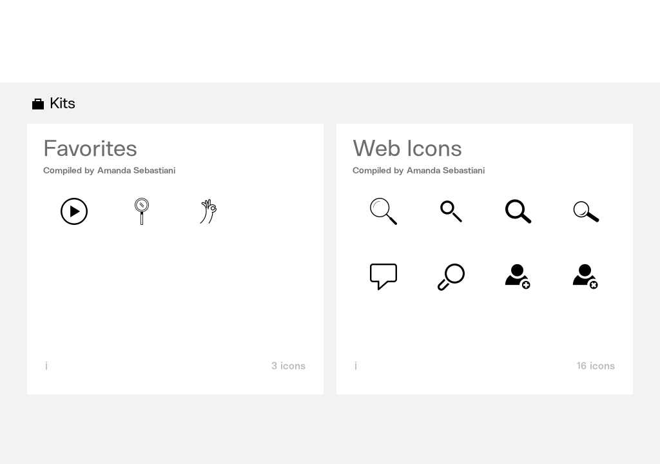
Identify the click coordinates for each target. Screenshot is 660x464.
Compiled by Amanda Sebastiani (109, 170)
